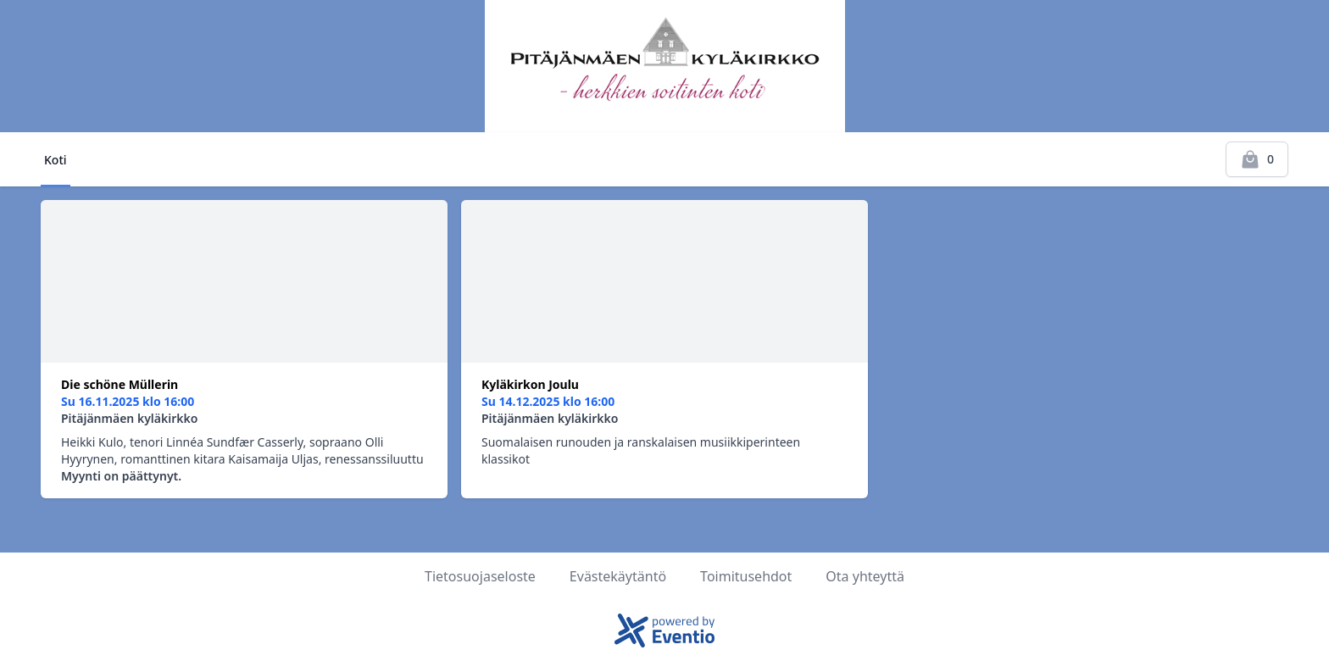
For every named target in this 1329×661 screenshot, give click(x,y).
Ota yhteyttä (865, 576)
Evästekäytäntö (618, 576)
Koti (55, 160)
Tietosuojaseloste (480, 576)
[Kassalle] (1257, 159)
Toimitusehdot (746, 576)
